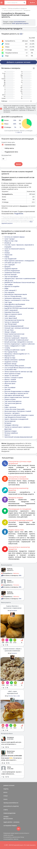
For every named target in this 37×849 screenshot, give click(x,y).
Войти (32, 2)
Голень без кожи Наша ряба (14, 409)
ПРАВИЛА (14, 825)
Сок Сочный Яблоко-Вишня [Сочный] (17, 368)
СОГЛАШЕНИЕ (7, 825)
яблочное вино (9, 383)
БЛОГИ (5, 792)
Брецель (7, 267)
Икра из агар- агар (10, 241)
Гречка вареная (9, 421)
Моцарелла (27, 10)
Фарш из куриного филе (13, 314)
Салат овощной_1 (10, 290)
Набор (6, 385)
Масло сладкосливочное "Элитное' (16, 397)
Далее (18, 164)
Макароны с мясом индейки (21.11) (16, 354)
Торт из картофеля (11, 276)
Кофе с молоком (10, 407)
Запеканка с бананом (12, 336)
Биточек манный (10, 274)
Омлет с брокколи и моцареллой (16, 419)
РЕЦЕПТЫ (5, 789)
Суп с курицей (9, 265)
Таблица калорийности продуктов (17, 8)
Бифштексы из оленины (13, 306)
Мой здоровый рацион (20, 23)
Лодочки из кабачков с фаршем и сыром (19, 415)
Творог (6, 251)
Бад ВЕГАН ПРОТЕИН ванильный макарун (19, 308)
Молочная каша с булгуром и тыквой (17, 411)
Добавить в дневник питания (18, 62)
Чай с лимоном (9, 316)
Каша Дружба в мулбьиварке (14, 304)
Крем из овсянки (10, 381)
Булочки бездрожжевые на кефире (16, 391)
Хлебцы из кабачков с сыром (14, 350)
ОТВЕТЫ (5, 809)
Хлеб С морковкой (11, 310)
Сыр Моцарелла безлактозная (15, 417)
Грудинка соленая (10, 362)
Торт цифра (8, 284)
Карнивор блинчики (11, 312)
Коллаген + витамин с (12, 413)
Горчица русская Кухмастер (14, 320)
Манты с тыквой (10, 379)
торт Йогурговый (10, 324)
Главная (3, 8)
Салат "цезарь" (9, 239)
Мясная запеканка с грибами (14, 360)
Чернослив (8, 255)
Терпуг (6, 405)
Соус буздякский (10, 259)
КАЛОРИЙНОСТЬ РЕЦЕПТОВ (11, 806)
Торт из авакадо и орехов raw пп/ (16, 393)
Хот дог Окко (9, 330)
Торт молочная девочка (12, 401)
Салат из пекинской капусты (14, 249)
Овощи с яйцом (10, 332)
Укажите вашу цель (8, 142)
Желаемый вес (6, 155)
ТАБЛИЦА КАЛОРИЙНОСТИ (10, 803)
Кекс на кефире (9, 387)
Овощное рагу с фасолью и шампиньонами (19, 278)
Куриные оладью (10, 431)
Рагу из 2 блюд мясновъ (13, 296)
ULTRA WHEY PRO (10, 370)
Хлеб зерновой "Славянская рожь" (16, 340)
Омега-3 (7, 435)
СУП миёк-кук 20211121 (12, 263)
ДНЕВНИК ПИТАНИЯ (8, 785)
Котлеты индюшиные (12, 270)
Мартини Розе (9, 356)
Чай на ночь (8, 280)
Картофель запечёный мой (14, 395)
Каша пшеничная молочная (14, 334)
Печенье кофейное (11, 433)
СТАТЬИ (5, 796)
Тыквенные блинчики (12, 272)
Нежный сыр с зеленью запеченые (16, 328)
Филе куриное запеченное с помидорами (19, 261)
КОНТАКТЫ (16, 822)
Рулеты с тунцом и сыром (13, 377)
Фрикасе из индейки (11, 286)
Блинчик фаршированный (13, 326)
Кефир (6, 257)
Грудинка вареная (10, 268)
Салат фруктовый (10, 318)
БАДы (6, 288)
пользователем (19, 21)
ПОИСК (5, 799)
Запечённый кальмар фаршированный (18, 437)
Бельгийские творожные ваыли (15, 294)
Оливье (7, 253)
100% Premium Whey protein (14, 366)
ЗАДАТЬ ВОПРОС (8, 822)
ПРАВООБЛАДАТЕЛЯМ (9, 813)
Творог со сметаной (11, 375)
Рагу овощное (9, 292)
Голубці (7, 348)
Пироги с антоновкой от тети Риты (16, 300)
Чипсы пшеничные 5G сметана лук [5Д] (18, 372)
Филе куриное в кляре (12, 373)
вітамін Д (7, 243)
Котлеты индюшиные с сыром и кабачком (19, 344)
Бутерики (7, 423)
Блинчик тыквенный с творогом (15, 338)
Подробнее (18, 213)
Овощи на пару (9, 358)
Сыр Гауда (8, 302)
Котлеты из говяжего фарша (14, 237)
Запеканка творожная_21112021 (15, 298)
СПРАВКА (5, 816)
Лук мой (7, 389)
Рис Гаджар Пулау (10, 352)
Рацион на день (10, 399)
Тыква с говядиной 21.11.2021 (14, 346)
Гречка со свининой (11, 322)
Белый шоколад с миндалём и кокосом (18, 342)
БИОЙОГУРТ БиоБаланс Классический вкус (19, 282)
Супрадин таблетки (11, 425)
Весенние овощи (10, 364)
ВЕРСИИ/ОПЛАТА (8, 818)
